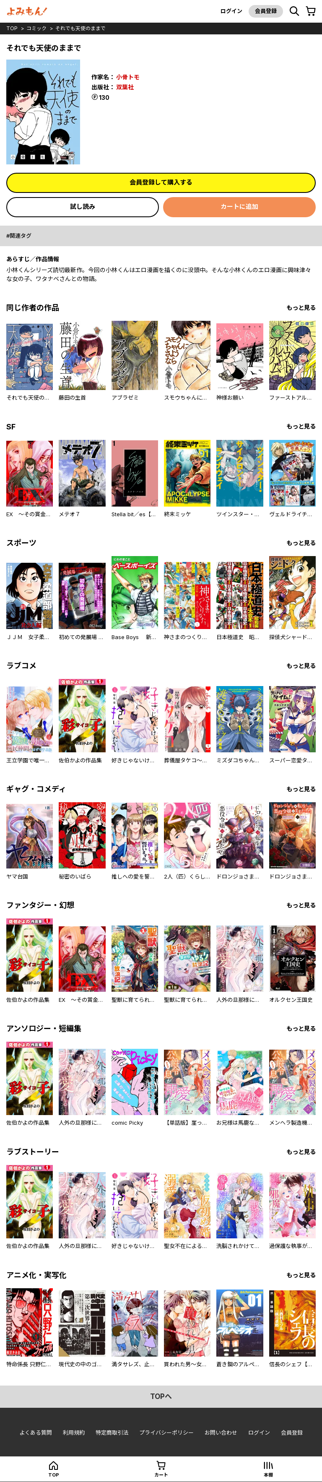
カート (161, 1475)
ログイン (231, 11)
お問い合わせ (221, 1432)
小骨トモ (128, 77)
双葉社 (125, 87)
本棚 (268, 1475)
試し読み (82, 207)
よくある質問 (35, 1432)
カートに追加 (239, 207)
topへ (161, 1396)
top (12, 28)
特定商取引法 (112, 1432)
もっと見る (301, 307)
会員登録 (266, 11)
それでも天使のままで (80, 28)
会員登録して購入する (161, 182)
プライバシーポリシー (166, 1432)
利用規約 (74, 1432)
